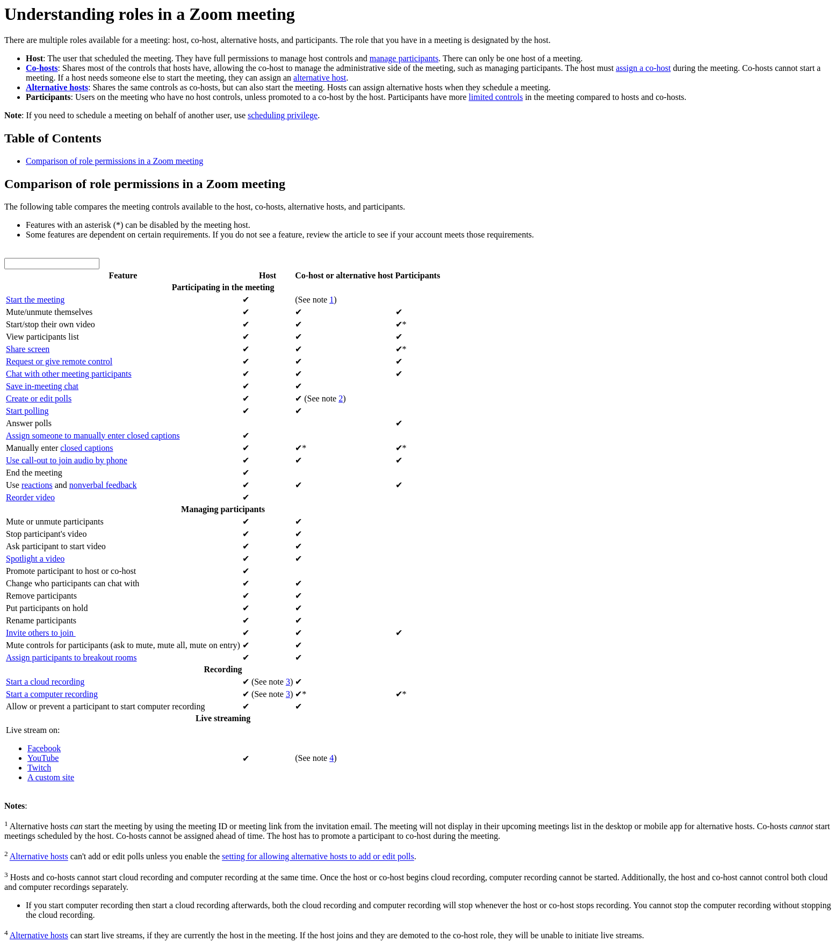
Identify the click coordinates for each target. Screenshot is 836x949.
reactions (37, 485)
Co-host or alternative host (344, 275)
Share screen (27, 349)
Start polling (27, 410)
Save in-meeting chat (42, 386)
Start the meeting (35, 299)
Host (267, 275)
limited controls (496, 97)
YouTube (43, 758)
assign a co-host (643, 68)
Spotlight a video (35, 558)
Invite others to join (41, 632)
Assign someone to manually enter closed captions (92, 435)
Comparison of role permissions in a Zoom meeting (114, 161)
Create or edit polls (38, 398)
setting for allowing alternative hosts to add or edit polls (318, 856)
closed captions (86, 447)
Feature (123, 275)
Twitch (39, 767)
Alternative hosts (39, 856)
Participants (418, 275)
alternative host (319, 77)
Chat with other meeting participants (69, 373)
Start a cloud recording (45, 681)
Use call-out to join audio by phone (66, 460)
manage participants (404, 58)
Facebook (44, 748)
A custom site (50, 777)
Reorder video (30, 497)
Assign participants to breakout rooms (71, 657)
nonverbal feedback (103, 485)
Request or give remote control (59, 361)
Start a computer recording (52, 694)
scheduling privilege (283, 115)
